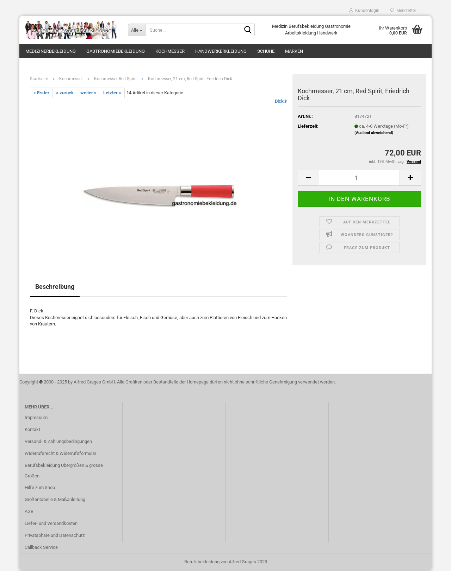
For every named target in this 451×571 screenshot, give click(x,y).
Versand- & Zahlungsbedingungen (58, 441)
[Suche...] (136, 30)
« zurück (65, 92)
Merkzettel (403, 10)
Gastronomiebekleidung (115, 51)
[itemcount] (359, 178)
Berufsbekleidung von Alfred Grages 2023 (225, 561)
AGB (29, 511)
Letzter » (112, 92)
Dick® (281, 101)
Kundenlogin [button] (364, 10)
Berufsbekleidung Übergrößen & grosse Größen (64, 470)
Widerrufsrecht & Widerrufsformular (60, 453)
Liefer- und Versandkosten (51, 523)
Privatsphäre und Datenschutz (55, 535)
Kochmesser (170, 51)
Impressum (36, 417)
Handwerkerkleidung (221, 51)
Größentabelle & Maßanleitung (55, 499)
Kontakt (32, 429)
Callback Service (41, 547)
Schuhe (265, 51)
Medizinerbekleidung (50, 51)
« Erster (41, 92)
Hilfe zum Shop (40, 487)
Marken (294, 51)
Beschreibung (54, 286)
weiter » (88, 92)
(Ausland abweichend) (373, 133)
